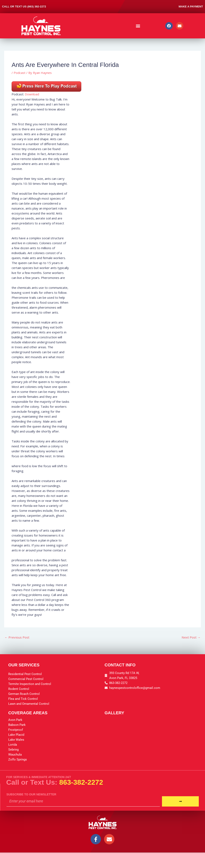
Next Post (190, 637)
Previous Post (17, 637)
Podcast (19, 73)
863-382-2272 (81, 782)
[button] (138, 26)
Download (32, 94)
